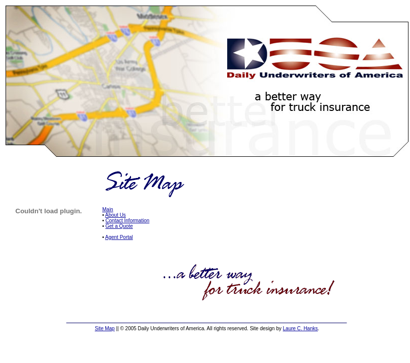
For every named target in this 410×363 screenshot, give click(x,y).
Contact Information (127, 220)
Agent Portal (119, 237)
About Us (115, 215)
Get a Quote (118, 226)
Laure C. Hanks (300, 328)
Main (107, 209)
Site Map (104, 328)
